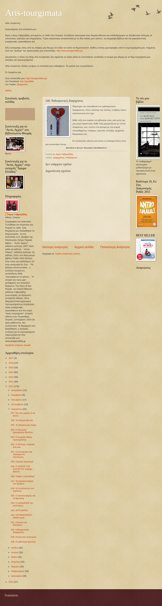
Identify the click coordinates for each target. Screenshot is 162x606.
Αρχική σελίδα (83, 247)
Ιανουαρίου (17, 576)
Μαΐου (14, 557)
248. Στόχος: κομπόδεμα (22, 476)
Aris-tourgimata (33, 13)
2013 (11, 377)
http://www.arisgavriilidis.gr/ (69, 51)
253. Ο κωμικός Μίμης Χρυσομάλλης (21, 438)
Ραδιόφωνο (71, 157)
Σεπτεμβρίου (17, 404)
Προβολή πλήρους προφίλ (18, 345)
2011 (11, 386)
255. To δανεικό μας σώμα (23, 425)
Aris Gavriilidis (27, 81)
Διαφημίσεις (59, 157)
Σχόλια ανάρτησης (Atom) (67, 254)
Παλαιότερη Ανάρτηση (115, 247)
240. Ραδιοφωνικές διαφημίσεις (20, 531)
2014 (11, 372)
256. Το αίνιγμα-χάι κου (22, 420)
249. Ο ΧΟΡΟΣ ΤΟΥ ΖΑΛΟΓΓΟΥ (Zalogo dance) (21, 469)
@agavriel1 (22, 84)
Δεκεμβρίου (17, 390)
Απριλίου (16, 562)
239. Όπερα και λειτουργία (23, 537)
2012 (11, 381)
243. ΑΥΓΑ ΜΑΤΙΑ (19, 510)
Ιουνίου (15, 552)
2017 (11, 358)
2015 (11, 367)
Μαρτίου (15, 566)
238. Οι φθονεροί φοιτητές (23, 542)
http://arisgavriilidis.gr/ (36, 78)
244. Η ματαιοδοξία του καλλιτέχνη (22, 504)
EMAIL (8, 90)
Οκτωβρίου (16, 400)
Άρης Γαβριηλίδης (17, 214)
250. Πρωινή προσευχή (22, 461)
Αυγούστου (16, 409)
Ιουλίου (15, 548)
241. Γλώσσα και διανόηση (19, 523)
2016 (11, 363)
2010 (11, 582)
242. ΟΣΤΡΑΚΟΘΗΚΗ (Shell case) (21, 516)
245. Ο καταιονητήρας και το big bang (23, 497)
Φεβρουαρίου (18, 571)
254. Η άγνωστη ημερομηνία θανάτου (22, 431)
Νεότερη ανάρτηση (55, 247)
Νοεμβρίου (16, 395)
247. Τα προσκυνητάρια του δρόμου (22, 482)
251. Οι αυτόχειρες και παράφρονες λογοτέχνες (21, 454)
